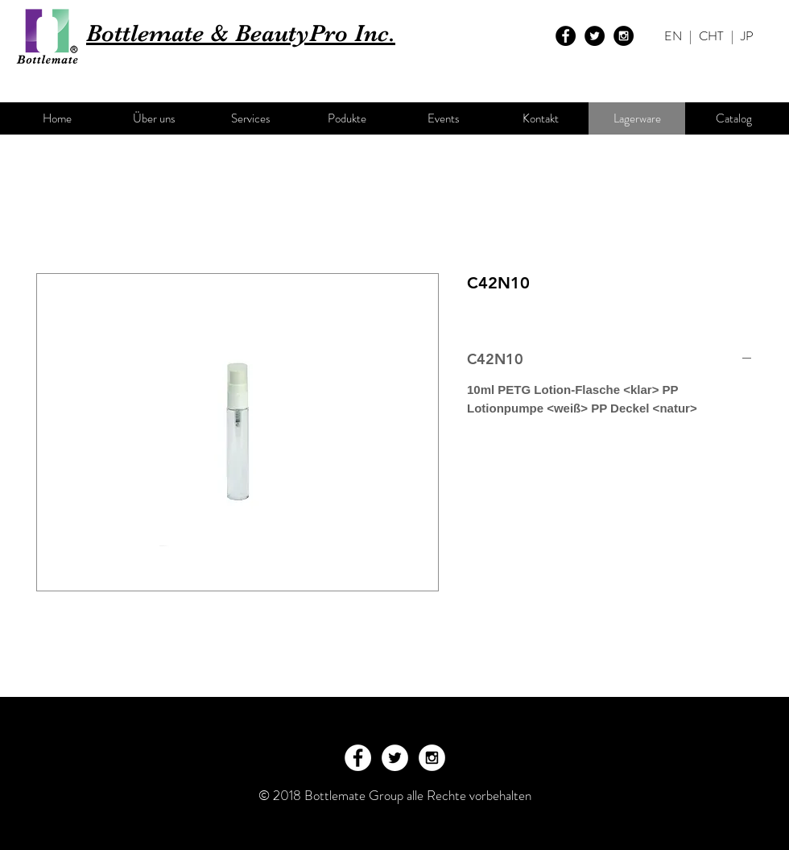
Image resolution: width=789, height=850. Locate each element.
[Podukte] (347, 118)
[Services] (250, 118)
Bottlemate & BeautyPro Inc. (240, 33)
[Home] (57, 118)
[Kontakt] (540, 118)
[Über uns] (153, 118)
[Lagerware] (637, 118)
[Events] (443, 118)
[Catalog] (733, 118)
